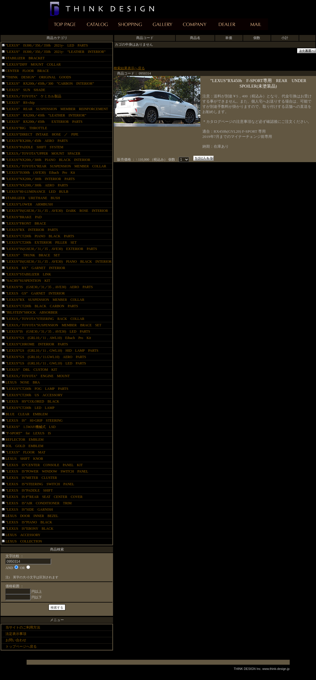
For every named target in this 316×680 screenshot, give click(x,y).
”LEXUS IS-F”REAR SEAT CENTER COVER (43, 497)
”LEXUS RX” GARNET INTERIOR (35, 268)
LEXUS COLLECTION (23, 541)
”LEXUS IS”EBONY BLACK (32, 529)
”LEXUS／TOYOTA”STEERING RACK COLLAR (44, 319)
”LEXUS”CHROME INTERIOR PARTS (36, 344)
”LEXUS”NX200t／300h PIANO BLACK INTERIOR (47, 160)
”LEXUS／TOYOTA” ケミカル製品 (33, 96)
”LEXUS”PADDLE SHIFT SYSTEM (34, 147)
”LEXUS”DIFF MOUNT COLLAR (33, 64)
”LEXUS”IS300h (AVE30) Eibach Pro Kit (40, 173)
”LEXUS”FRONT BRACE (25, 223)
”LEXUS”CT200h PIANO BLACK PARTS (41, 236)
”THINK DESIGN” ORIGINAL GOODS (38, 77)
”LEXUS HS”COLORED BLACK (32, 401)
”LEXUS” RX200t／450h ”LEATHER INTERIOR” (45, 115)
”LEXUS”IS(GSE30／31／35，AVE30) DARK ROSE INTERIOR (56, 211)
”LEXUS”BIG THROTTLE (26, 128)
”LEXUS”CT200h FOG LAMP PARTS (36, 389)
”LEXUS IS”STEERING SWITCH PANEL (43, 484)
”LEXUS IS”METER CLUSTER (34, 478)
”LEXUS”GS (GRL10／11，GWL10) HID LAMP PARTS (53, 351)
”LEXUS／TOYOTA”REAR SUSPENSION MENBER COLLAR (55, 166)
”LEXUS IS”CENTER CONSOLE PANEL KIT (44, 465)
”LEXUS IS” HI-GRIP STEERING (34, 420)
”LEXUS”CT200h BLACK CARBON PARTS (41, 306)
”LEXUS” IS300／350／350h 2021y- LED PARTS (46, 45)
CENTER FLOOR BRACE (27, 71)
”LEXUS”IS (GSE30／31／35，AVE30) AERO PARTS (49, 287)
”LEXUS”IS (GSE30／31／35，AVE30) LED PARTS (47, 331)
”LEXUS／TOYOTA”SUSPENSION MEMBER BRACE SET (53, 325)
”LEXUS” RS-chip (20, 103)
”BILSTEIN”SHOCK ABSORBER (31, 312)
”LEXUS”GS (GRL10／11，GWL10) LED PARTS (45, 363)
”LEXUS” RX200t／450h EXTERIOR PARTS (43, 122)
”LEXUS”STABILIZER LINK (28, 274)
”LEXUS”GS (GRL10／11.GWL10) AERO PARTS (49, 357)
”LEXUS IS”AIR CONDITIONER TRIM (38, 503)
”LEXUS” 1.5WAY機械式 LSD (30, 427)
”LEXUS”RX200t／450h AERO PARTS (36, 141)
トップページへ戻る (21, 646)
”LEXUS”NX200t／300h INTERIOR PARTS (40, 179)
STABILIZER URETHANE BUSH (32, 198)
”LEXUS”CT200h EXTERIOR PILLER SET (42, 242)
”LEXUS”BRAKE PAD (23, 217)
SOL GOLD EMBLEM (24, 446)
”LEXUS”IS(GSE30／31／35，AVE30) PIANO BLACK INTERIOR (58, 262)
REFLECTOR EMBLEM (24, 440)
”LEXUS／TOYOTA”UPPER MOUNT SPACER (42, 153)
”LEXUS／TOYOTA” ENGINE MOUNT (37, 376)
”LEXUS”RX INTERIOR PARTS (31, 230)
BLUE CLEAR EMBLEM (26, 414)
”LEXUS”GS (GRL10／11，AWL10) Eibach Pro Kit (48, 338)
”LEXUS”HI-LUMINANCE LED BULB (36, 192)
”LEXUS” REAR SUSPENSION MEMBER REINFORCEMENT (56, 109)
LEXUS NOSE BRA (22, 382)
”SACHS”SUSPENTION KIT (27, 281)
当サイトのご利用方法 (22, 627)
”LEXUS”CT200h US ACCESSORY (34, 395)
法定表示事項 (15, 634)
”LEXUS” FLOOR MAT (25, 452)
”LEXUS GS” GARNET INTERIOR (35, 293)
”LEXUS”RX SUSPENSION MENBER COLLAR (44, 300)
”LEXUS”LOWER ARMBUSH (29, 204)
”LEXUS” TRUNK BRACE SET (32, 255)
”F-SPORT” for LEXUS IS (28, 433)
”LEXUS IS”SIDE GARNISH (32, 509)
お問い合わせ (15, 640)
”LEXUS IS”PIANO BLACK (30, 522)
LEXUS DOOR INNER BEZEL (31, 516)
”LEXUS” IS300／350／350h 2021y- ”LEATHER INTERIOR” (55, 52)
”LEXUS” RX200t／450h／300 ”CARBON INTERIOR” (49, 83)
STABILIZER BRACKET (26, 58)
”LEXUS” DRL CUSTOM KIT (31, 370)
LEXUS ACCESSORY (22, 535)
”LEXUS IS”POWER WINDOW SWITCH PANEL (46, 471)
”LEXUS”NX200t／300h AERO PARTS (36, 185)
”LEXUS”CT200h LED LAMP (29, 408)
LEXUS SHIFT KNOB (24, 459)
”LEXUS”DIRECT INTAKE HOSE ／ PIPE (41, 134)
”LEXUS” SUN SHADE (25, 90)
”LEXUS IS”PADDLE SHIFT (30, 490)
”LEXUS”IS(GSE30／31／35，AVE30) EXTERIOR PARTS (51, 249)
